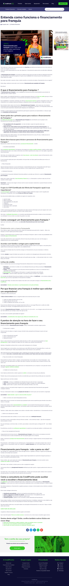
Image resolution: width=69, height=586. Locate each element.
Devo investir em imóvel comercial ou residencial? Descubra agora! (19, 525)
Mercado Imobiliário (21, 9)
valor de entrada (34, 155)
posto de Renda (35, 284)
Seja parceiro (37, 3)
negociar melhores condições (12, 367)
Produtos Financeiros (10, 9)
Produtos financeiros (15, 24)
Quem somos (28, 3)
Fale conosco (46, 3)
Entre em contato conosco (18, 514)
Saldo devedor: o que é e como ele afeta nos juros (19, 394)
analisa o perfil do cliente (35, 149)
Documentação (7, 272)
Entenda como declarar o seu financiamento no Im (19, 284)
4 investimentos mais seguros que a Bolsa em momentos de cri (22, 316)
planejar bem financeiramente (17, 438)
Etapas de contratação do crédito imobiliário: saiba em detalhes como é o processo (23, 522)
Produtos (20, 3)
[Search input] (54, 9)
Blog (53, 3)
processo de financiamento (27, 143)
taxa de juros (26, 155)
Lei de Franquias (6, 191)
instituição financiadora (12, 214)
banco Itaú (3, 277)
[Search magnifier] (63, 9)
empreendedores (17, 404)
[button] (27, 530)
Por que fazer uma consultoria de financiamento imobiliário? (18, 523)
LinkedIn (25, 404)
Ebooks (30, 9)
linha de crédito (41, 96)
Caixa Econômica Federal (21, 178)
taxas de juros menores (31, 100)
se (37, 316)
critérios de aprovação (7, 119)
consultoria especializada (9, 149)
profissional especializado (20, 428)
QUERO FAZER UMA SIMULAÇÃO (8, 508)
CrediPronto (4, 481)
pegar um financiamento (11, 235)
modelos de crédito (5, 461)
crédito (24, 373)
